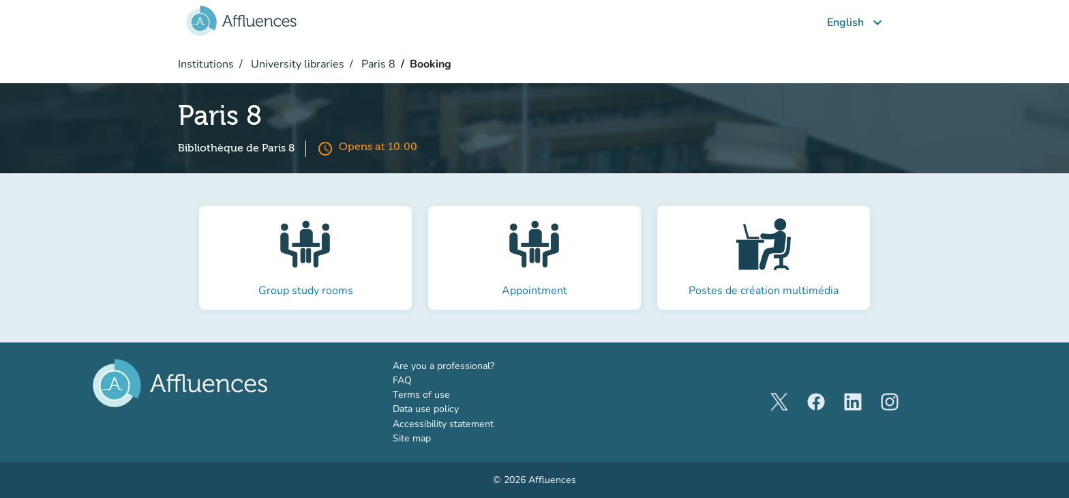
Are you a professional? (463, 365)
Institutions (206, 64)
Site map (412, 438)
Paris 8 (377, 64)
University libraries (296, 64)
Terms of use (421, 394)
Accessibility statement (443, 424)
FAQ (402, 380)
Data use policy (426, 408)
